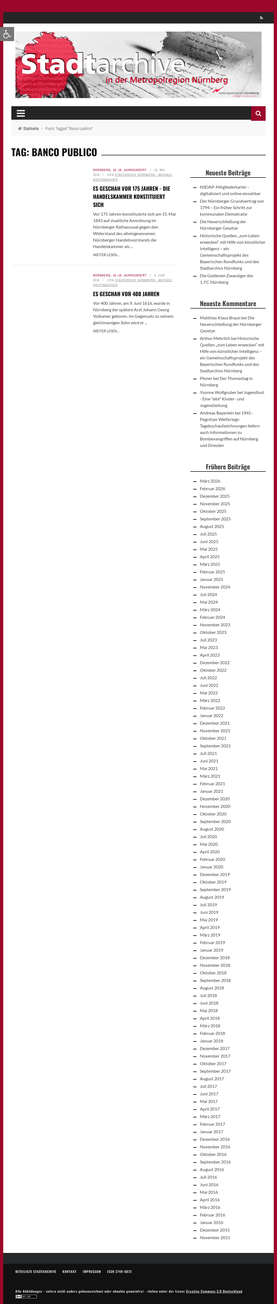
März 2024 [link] (210, 609)
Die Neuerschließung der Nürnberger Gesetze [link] (231, 324)
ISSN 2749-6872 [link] (119, 1271)
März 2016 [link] (210, 1207)
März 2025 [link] (210, 564)
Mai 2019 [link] (209, 919)
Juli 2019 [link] (208, 904)
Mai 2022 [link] (209, 692)
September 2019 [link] (215, 889)
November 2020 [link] (215, 806)
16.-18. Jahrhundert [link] (130, 170)
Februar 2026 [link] (212, 488)
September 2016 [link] (215, 1161)
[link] (7, 34)
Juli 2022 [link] (208, 677)
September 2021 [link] (215, 745)
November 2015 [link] (215, 1237)
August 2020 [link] (212, 828)
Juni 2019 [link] (209, 912)
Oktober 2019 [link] (213, 881)
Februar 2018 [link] (212, 1033)
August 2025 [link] (212, 526)
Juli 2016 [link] (208, 1176)
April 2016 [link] (210, 1199)
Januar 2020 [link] (211, 866)
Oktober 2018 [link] (213, 972)
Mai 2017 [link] (209, 1101)
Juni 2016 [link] (209, 1184)
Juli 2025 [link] (208, 533)
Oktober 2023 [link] (213, 632)
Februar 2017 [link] (212, 1123)
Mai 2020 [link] (209, 844)
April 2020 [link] (210, 851)
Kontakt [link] (69, 1271)
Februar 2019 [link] (212, 942)
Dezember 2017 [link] (215, 1048)
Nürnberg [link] (102, 170)
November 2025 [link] (215, 503)
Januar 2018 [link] (211, 1040)
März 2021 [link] (210, 775)
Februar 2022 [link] (212, 707)
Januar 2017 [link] (211, 1131)
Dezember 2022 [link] (215, 662)
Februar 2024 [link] (212, 617)
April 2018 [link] (210, 1018)
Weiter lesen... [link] (106, 254)
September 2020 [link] (215, 821)
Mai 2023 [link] (209, 647)
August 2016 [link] (212, 1169)
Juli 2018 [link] (208, 995)
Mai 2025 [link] (209, 548)
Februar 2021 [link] (212, 783)
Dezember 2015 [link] (215, 1229)
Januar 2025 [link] (211, 579)
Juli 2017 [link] (208, 1086)
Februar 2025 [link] (212, 571)
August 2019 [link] (212, 897)
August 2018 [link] (212, 987)
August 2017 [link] (212, 1078)
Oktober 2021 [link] (213, 738)
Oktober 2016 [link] (213, 1154)
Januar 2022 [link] (211, 715)
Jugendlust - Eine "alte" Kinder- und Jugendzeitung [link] (232, 399)
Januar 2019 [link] (211, 949)
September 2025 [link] (215, 518)
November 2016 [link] (215, 1146)
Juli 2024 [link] (208, 594)
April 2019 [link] (210, 927)
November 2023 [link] (215, 624)
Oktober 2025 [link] (213, 511)
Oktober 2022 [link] (213, 670)
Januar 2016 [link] (211, 1222)
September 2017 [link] (215, 1071)
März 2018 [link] (210, 1025)
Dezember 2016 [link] (215, 1139)
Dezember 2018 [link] (215, 957)
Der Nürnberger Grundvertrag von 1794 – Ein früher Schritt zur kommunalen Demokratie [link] (232, 207)
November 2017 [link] (215, 1055)
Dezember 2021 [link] (215, 722)
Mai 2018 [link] (209, 1010)
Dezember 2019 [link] (215, 874)
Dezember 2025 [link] (215, 496)
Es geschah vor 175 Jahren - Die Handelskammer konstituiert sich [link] (131, 196)
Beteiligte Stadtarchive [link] (35, 1271)
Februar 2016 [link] (212, 1214)
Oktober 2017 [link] (213, 1063)
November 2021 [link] (215, 730)
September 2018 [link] (215, 980)
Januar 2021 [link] (211, 791)
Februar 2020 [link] (212, 859)
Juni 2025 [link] (209, 541)
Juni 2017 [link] (209, 1093)
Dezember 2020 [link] (215, 798)
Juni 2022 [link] (209, 685)
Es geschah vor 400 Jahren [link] (126, 294)
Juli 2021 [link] (208, 753)
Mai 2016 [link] (209, 1192)
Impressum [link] (92, 1271)
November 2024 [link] (215, 586)
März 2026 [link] (210, 480)
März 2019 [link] (210, 934)
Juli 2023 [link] (208, 639)
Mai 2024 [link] (209, 601)
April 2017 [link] (210, 1108)
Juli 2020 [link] (208, 836)
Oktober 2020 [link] (213, 813)
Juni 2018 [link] (209, 1002)
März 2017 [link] (210, 1116)
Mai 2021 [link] (209, 768)
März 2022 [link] (210, 700)
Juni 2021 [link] (209, 760)
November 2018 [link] (215, 965)
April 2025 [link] (210, 556)
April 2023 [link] (210, 654)
